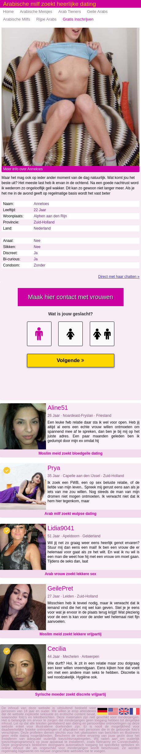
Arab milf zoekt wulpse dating (70, 513)
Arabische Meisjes (36, 11)
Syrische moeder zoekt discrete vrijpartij (70, 694)
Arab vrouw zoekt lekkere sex (70, 574)
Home (8, 11)
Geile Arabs (97, 11)
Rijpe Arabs (46, 19)
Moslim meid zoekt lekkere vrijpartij (70, 634)
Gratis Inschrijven (78, 19)
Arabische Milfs (16, 19)
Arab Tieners (69, 11)
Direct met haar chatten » (118, 276)
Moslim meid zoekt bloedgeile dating (71, 453)
